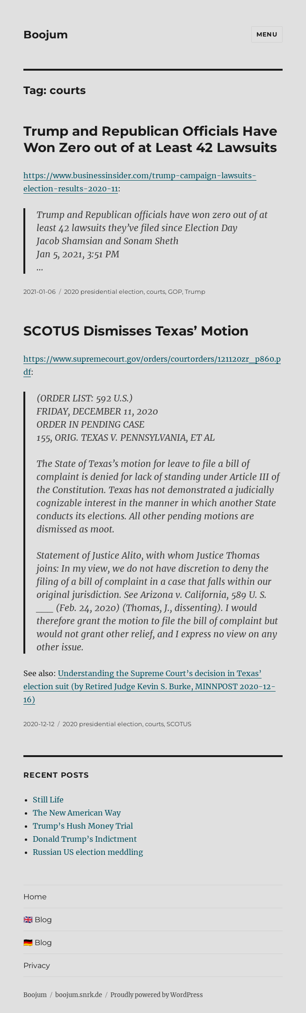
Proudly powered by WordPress (156, 995)
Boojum (45, 34)
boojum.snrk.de (78, 995)
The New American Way (77, 812)
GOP (175, 291)
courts (155, 291)
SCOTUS (179, 724)
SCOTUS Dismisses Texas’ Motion (135, 331)
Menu (266, 34)
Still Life (48, 799)
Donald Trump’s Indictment (85, 839)
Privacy (36, 965)
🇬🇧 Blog (37, 919)
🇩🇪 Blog (37, 942)
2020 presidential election (104, 291)
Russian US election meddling (88, 852)
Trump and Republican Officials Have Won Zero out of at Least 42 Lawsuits (150, 139)
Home (35, 896)
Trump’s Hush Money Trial (83, 826)
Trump (195, 291)
